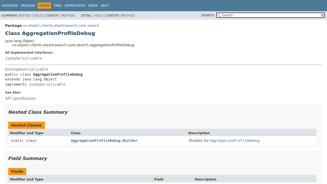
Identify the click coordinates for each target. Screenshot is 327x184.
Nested (24, 15)
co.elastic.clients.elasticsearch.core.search (61, 26)
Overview (10, 5)
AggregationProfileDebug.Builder (104, 141)
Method (68, 15)
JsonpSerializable (23, 58)
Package (28, 5)
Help (105, 5)
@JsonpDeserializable (26, 69)
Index (93, 5)
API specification (20, 98)
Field (38, 15)
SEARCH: (208, 15)
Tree (58, 5)
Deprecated (75, 5)
